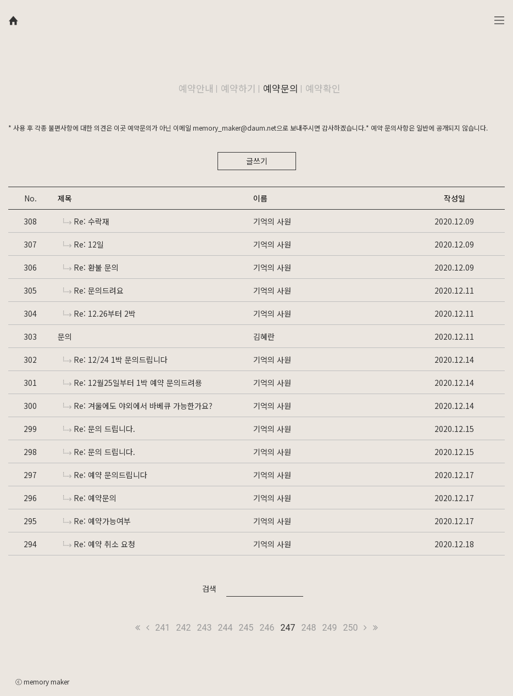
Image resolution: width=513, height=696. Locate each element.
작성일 (454, 198)
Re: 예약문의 (89, 497)
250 (350, 627)
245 (246, 627)
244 (225, 627)
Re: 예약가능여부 (97, 520)
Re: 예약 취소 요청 (99, 543)
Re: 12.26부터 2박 (99, 313)
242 (183, 627)
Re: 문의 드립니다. (99, 428)
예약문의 (280, 88)
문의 (65, 336)
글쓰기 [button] (256, 160)
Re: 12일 (83, 244)
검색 (209, 588)
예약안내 (196, 88)
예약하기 (238, 88)
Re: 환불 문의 (91, 267)
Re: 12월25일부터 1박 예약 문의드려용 (132, 382)
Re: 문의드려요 (93, 290)
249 (329, 627)
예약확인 (323, 88)
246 (267, 627)
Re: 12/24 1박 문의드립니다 (115, 359)
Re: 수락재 (86, 221)
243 (204, 627)
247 (287, 627)
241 (162, 627)
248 (308, 627)
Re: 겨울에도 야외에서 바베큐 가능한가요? (138, 405)
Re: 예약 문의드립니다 (105, 474)
